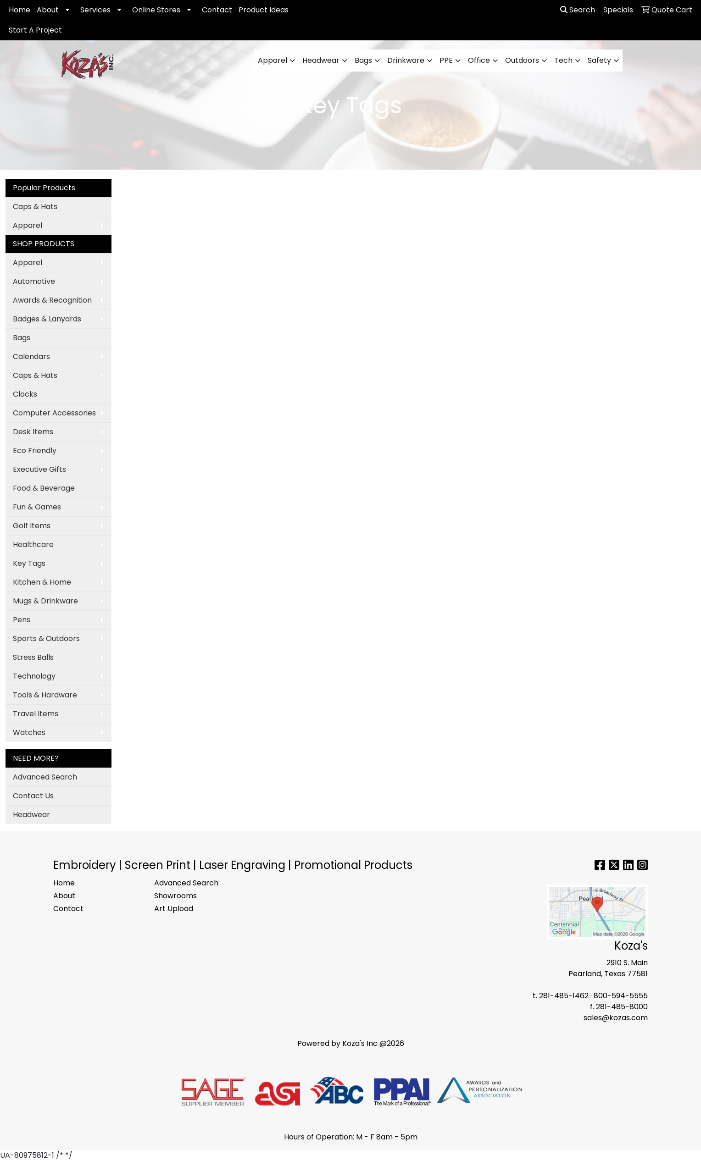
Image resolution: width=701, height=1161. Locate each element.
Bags (363, 60)
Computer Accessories (54, 413)
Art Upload (173, 908)
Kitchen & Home (42, 582)
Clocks (25, 394)
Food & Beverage (44, 488)
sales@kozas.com (616, 1017)
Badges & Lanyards (47, 319)
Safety (599, 60)
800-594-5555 (621, 995)
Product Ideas (264, 10)
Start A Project (35, 30)
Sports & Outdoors (46, 638)
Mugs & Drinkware (45, 601)
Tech (563, 60)
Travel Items (35, 713)
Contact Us (33, 796)
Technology (34, 676)
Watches (29, 732)
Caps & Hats (35, 206)
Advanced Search (45, 777)
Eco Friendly (34, 450)
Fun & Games (37, 507)
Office (479, 60)
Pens (21, 619)
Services (95, 10)
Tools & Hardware (45, 695)
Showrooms (175, 895)
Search (577, 10)
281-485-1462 (564, 995)
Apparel (272, 60)
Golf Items (31, 525)
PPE (446, 60)
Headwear (320, 60)
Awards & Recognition (52, 300)
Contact (217, 10)
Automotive (34, 281)
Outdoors (522, 60)
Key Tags (29, 563)
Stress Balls (33, 657)
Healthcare (33, 544)
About (48, 10)
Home (19, 10)
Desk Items (33, 431)
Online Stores (156, 10)
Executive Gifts (39, 469)
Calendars (31, 356)
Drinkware (405, 60)
